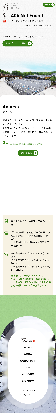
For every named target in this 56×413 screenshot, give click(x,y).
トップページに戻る (16, 43)
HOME (27, 25)
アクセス (28, 367)
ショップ (28, 348)
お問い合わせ (28, 381)
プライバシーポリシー (28, 390)
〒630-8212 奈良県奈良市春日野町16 (25, 144)
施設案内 (28, 354)
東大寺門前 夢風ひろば (5, 13)
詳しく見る (26, 153)
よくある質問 (28, 374)
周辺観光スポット (28, 361)
